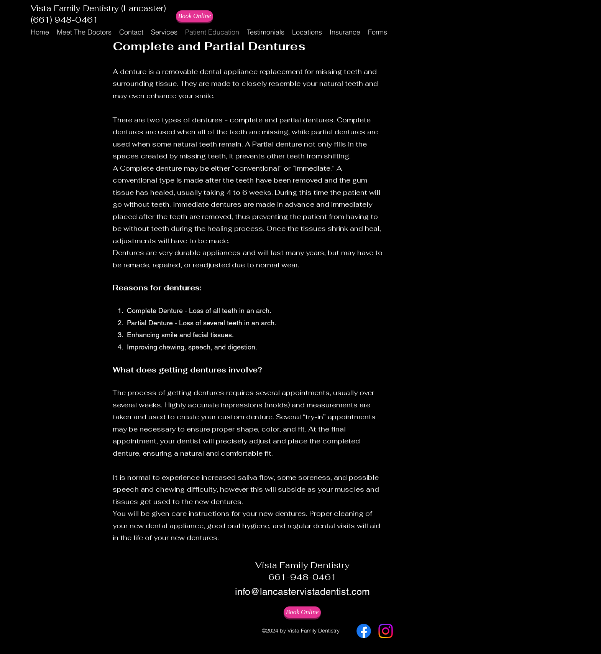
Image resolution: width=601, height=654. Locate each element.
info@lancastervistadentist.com (302, 591)
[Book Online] (194, 16)
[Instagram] (385, 631)
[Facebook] (363, 631)
